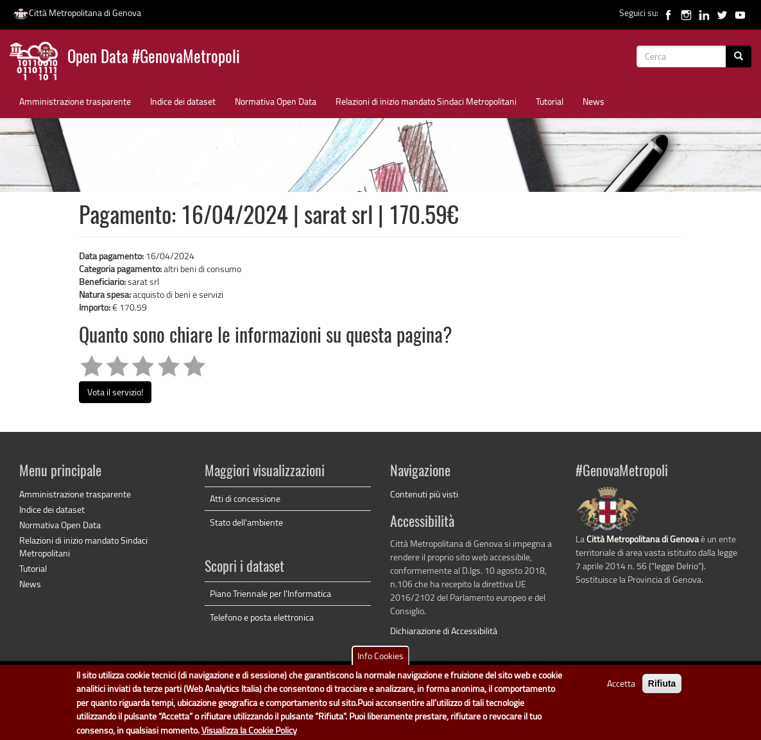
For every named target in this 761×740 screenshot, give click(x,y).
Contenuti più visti (424, 494)
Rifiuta (662, 687)
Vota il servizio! (115, 392)
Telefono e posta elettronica (262, 617)
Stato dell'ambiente (246, 522)
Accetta (621, 686)
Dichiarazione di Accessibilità (443, 630)
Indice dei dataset (183, 101)
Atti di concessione (245, 498)
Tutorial (549, 101)
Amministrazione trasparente (75, 101)
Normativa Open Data (275, 101)
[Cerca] (738, 56)
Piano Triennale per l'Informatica (270, 593)
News (593, 101)
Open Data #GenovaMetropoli (153, 58)
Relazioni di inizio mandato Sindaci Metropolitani (426, 101)
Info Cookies (380, 659)
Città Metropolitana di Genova (77, 12)
